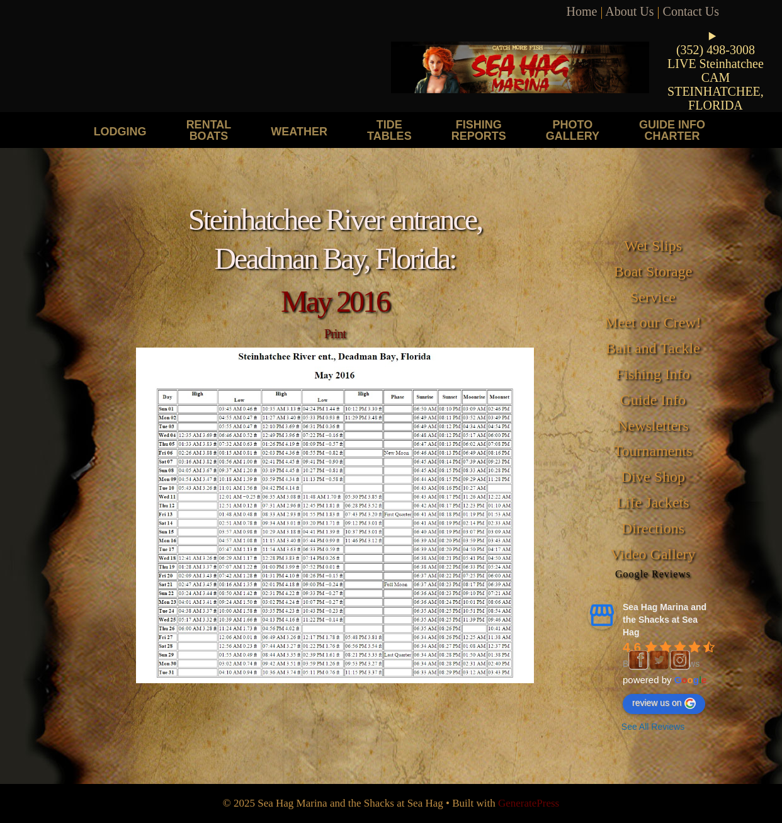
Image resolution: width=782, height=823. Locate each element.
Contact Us (691, 11)
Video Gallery (652, 554)
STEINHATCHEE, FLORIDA (715, 98)
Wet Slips (653, 245)
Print (335, 334)
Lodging (120, 131)
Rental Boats (209, 130)
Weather (299, 131)
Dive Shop (653, 476)
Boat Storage (653, 271)
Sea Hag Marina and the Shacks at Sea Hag (664, 619)
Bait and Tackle (653, 348)
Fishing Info (653, 374)
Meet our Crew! (652, 322)
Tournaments (653, 451)
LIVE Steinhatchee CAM (715, 70)
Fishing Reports (478, 130)
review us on (664, 703)
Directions (652, 528)
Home (582, 11)
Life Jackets (652, 502)
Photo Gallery (572, 130)
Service (653, 297)
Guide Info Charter (672, 130)
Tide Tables (389, 130)
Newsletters (652, 425)
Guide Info (653, 400)
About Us (629, 11)
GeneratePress (528, 803)
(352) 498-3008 (715, 50)
